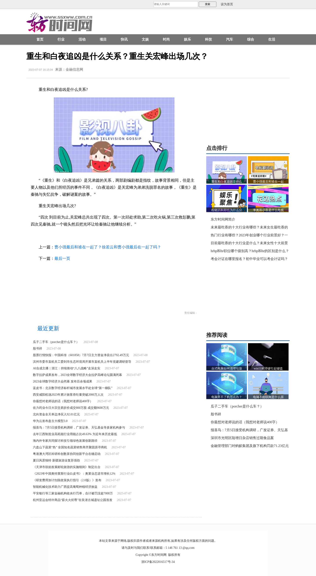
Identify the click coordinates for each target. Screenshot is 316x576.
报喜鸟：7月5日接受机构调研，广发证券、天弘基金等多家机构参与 (79, 427)
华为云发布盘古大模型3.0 (50, 421)
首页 (39, 39)
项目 (103, 39)
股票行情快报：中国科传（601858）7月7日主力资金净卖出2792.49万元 (81, 355)
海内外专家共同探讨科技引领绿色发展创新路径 (65, 440)
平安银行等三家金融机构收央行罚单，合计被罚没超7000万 (73, 493)
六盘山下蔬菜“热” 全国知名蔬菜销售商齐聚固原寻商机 (70, 447)
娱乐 (187, 39)
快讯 (124, 39)
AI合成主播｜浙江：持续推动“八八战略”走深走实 (66, 368)
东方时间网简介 (223, 219)
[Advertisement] (196, 23)
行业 (61, 39)
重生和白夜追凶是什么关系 (58, 235)
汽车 (229, 39)
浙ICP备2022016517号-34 (158, 561)
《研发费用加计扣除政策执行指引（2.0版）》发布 (67, 480)
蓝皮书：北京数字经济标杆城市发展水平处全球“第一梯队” (72, 388)
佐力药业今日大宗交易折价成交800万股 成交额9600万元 (71, 407)
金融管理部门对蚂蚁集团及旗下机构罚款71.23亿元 (250, 446)
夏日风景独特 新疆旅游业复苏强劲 (56, 460)
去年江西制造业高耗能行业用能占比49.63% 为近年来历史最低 (75, 434)
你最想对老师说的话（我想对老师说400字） (63, 401)
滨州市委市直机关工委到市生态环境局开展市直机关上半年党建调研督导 (82, 361)
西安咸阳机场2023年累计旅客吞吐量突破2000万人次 (68, 394)
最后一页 (62, 258)
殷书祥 (37, 348)
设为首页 (227, 4)
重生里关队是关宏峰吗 (139, 235)
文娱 (145, 39)
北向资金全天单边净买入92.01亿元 (56, 414)
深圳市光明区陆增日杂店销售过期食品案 (242, 438)
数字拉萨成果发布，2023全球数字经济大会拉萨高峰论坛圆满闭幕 (77, 375)
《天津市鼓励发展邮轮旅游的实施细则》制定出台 (67, 467)
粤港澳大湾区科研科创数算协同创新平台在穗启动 (67, 454)
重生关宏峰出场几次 (86, 235)
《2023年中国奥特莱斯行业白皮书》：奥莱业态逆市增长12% (74, 473)
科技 (208, 39)
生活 (271, 39)
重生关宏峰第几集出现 (112, 235)
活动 (82, 39)
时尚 (166, 39)
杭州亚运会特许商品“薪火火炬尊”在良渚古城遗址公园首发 (72, 500)
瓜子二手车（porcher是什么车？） (56, 342)
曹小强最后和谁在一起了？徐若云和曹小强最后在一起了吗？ (107, 247)
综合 (250, 39)
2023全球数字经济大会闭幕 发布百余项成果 (62, 381)
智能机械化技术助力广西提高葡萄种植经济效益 (65, 486)
